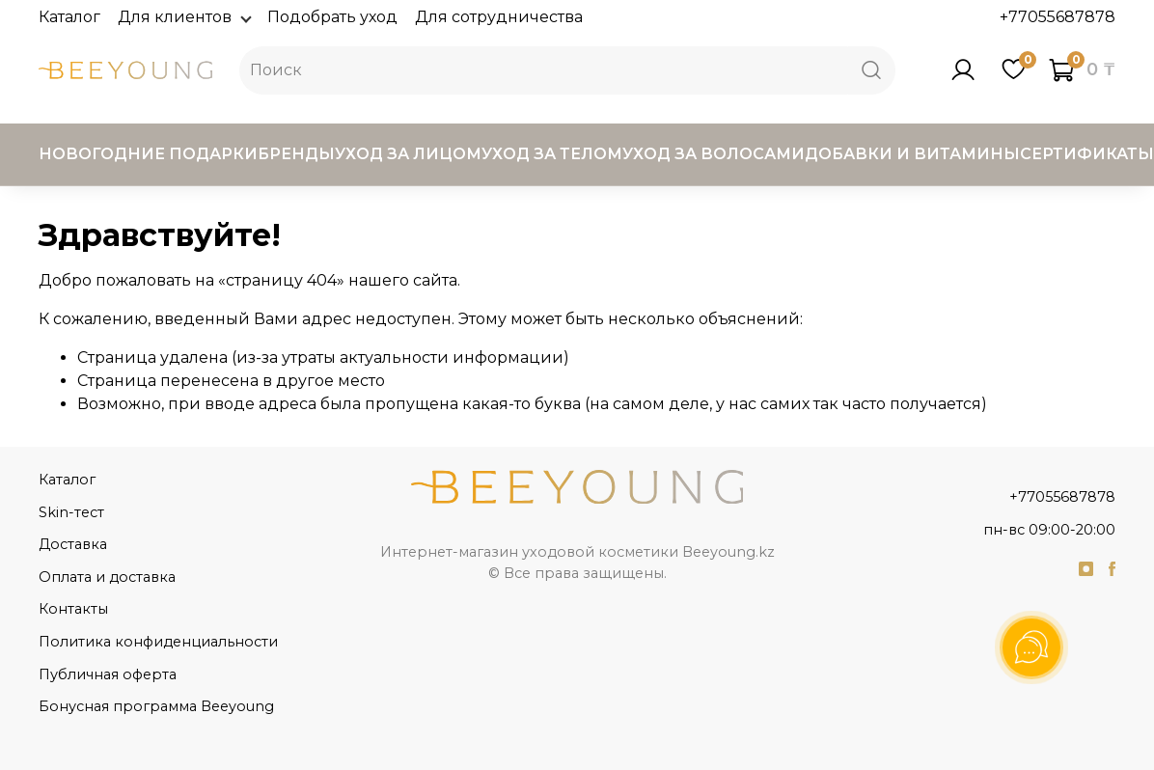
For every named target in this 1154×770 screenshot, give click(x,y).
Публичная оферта (108, 674)
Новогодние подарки (148, 154)
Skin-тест (71, 512)
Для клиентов (184, 17)
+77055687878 (1057, 17)
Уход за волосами (713, 154)
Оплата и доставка (107, 577)
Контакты (73, 609)
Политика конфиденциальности (158, 641)
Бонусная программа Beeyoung (156, 706)
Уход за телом (551, 154)
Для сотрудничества (499, 17)
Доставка (73, 544)
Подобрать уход (332, 17)
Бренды (296, 154)
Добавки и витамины (912, 154)
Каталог (69, 17)
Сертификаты (1087, 154)
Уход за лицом (408, 154)
